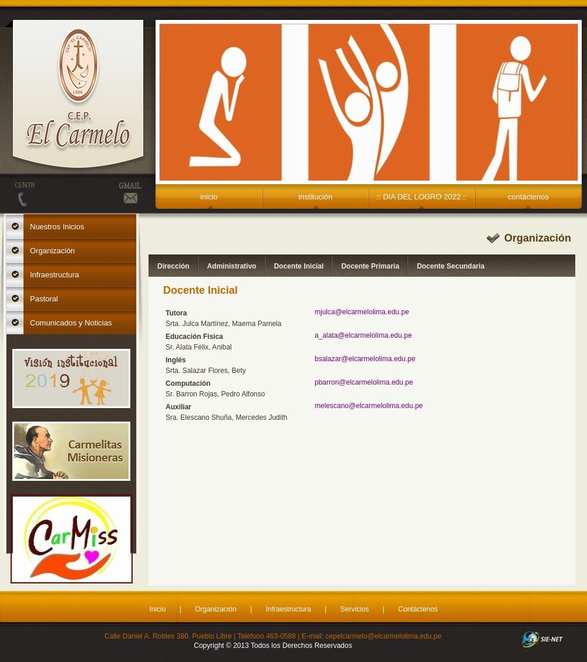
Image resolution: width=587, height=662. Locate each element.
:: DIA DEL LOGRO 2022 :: (422, 196)
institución (315, 196)
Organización (216, 609)
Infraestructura (288, 609)
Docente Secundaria (450, 266)
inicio (209, 196)
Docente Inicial (299, 266)
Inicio (157, 609)
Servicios (354, 609)
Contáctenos (417, 609)
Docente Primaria (370, 266)
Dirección (173, 266)
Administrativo (232, 266)
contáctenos (528, 196)
